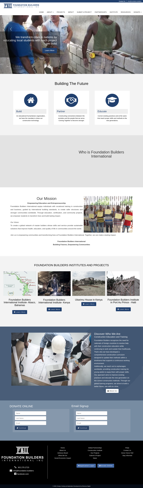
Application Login (86, 466)
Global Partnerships (95, 448)
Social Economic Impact (62, 458)
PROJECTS (61, 12)
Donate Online (105, 466)
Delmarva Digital (86, 486)
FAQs (127, 448)
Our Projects (95, 453)
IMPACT (71, 12)
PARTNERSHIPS (101, 12)
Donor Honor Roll (127, 453)
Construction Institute (95, 450)
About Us (112, 391)
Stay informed (127, 455)
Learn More (49, 50)
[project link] (31, 100)
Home (63, 448)
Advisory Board (62, 453)
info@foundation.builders (134, 1)
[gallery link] (112, 100)
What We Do (62, 455)
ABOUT (50, 12)
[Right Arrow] (132, 37)
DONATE (137, 12)
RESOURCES (126, 12)
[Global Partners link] (71, 100)
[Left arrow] (10, 37)
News (95, 458)
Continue (21, 428)
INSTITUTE (114, 12)
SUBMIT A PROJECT (84, 12)
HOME (41, 12)
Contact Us (127, 450)
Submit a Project (95, 455)
